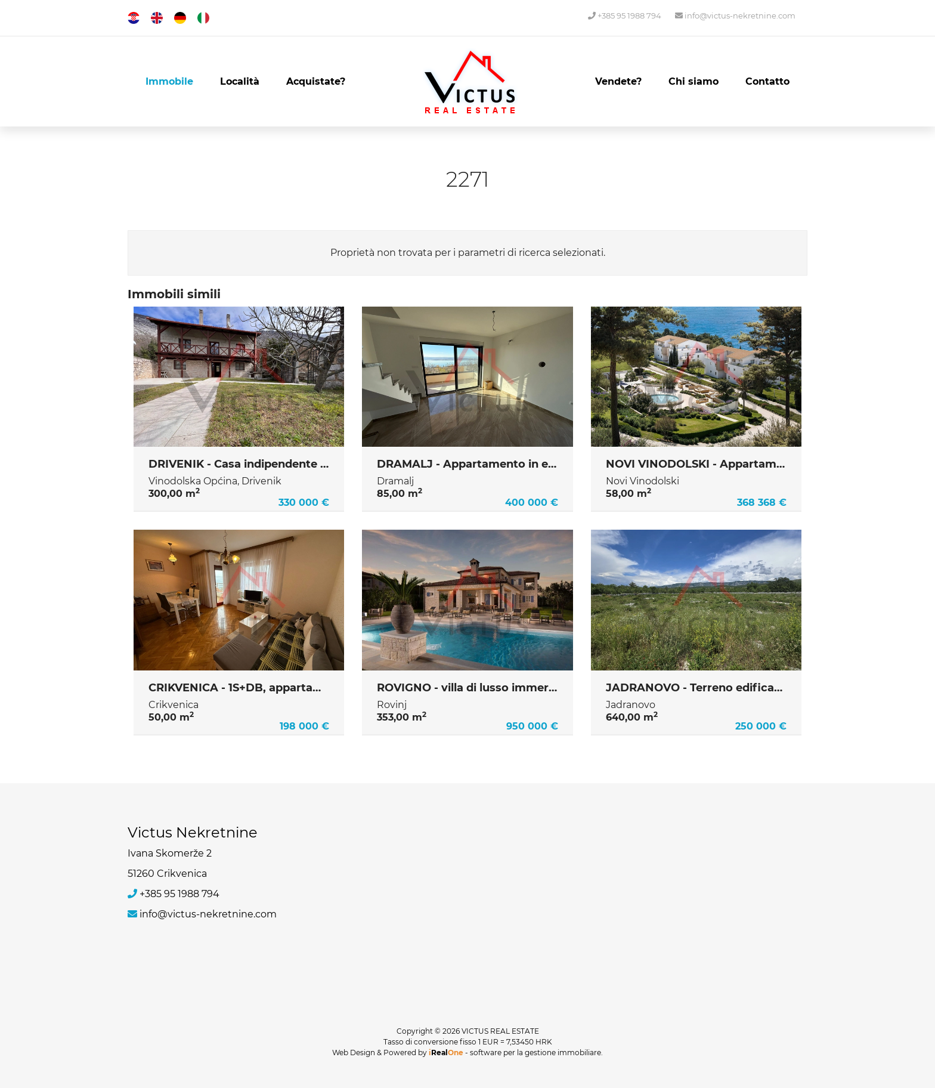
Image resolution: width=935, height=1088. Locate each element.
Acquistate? (315, 81)
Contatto (767, 81)
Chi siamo (693, 81)
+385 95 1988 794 (624, 15)
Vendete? (618, 81)
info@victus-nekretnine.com (735, 15)
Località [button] (239, 81)
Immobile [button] (169, 81)
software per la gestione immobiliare (535, 1052)
